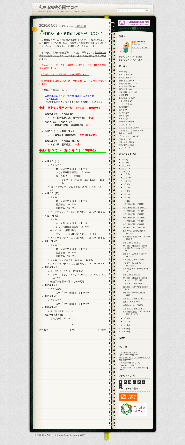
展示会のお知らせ (125, 83)
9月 (125, 184)
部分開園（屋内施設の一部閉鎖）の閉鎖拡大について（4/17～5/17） (135, 248)
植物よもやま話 (125, 142)
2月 (125, 322)
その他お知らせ (125, 122)
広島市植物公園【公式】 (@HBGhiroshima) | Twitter (129, 354)
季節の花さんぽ (125, 145)
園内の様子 (123, 89)
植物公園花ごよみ (125, 92)
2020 (124, 171)
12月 (126, 174)
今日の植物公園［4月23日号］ (134, 221)
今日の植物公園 (125, 86)
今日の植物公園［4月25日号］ (134, 218)
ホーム (72, 329)
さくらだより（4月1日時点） (134, 308)
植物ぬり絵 (123, 139)
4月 (125, 201)
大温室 (121, 95)
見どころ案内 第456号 (131, 302)
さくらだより (124, 101)
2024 (124, 160)
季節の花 (122, 72)
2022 (124, 165)
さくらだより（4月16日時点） (134, 260)
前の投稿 (101, 329)
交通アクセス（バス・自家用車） (131, 57)
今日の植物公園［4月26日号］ (134, 214)
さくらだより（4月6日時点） (134, 298)
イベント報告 (124, 104)
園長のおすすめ (125, 80)
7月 (125, 191)
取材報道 (122, 113)
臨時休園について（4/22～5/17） (135, 228)
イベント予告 (124, 77)
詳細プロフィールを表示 (140, 47)
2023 (124, 163)
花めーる (122, 116)
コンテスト (123, 124)
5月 (125, 198)
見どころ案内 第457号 (131, 274)
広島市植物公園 (140, 42)
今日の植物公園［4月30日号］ (134, 204)
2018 (124, 332)
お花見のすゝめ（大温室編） (134, 305)
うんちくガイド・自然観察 (129, 130)
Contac (134, 28)
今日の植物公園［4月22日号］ (134, 224)
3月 (125, 318)
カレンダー (123, 148)
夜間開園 (122, 107)
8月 (125, 188)
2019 (124, 329)
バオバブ (122, 119)
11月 (126, 178)
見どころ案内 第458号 (131, 242)
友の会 (121, 110)
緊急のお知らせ (68, 26)
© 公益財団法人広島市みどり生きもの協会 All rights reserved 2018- (60, 435)
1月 (125, 325)
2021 (124, 168)
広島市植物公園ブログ (58, 7)
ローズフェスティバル (127, 127)
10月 (126, 181)
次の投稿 (43, 329)
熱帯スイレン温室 (125, 133)
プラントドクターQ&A (127, 136)
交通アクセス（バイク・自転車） (131, 60)
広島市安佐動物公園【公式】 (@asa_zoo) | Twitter (130, 364)
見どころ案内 (124, 75)
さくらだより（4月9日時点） (134, 284)
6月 (125, 194)
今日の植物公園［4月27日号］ (134, 211)
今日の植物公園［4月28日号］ (134, 207)
